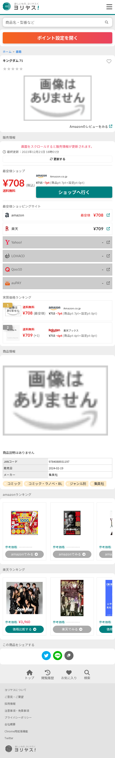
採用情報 (10, 703)
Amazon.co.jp (58, 176)
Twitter (9, 738)
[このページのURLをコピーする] (68, 655)
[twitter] (46, 656)
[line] (57, 656)
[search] (107, 22)
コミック (13, 484)
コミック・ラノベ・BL (45, 484)
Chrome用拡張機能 (16, 731)
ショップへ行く (74, 192)
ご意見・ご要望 (14, 697)
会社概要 (10, 724)
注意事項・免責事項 (17, 710)
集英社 (99, 484)
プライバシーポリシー (18, 717)
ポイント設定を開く (57, 38)
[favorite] (108, 61)
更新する (57, 159)
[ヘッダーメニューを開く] (108, 7)
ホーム (7, 51)
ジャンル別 (78, 484)
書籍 (19, 51)
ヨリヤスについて (15, 690)
